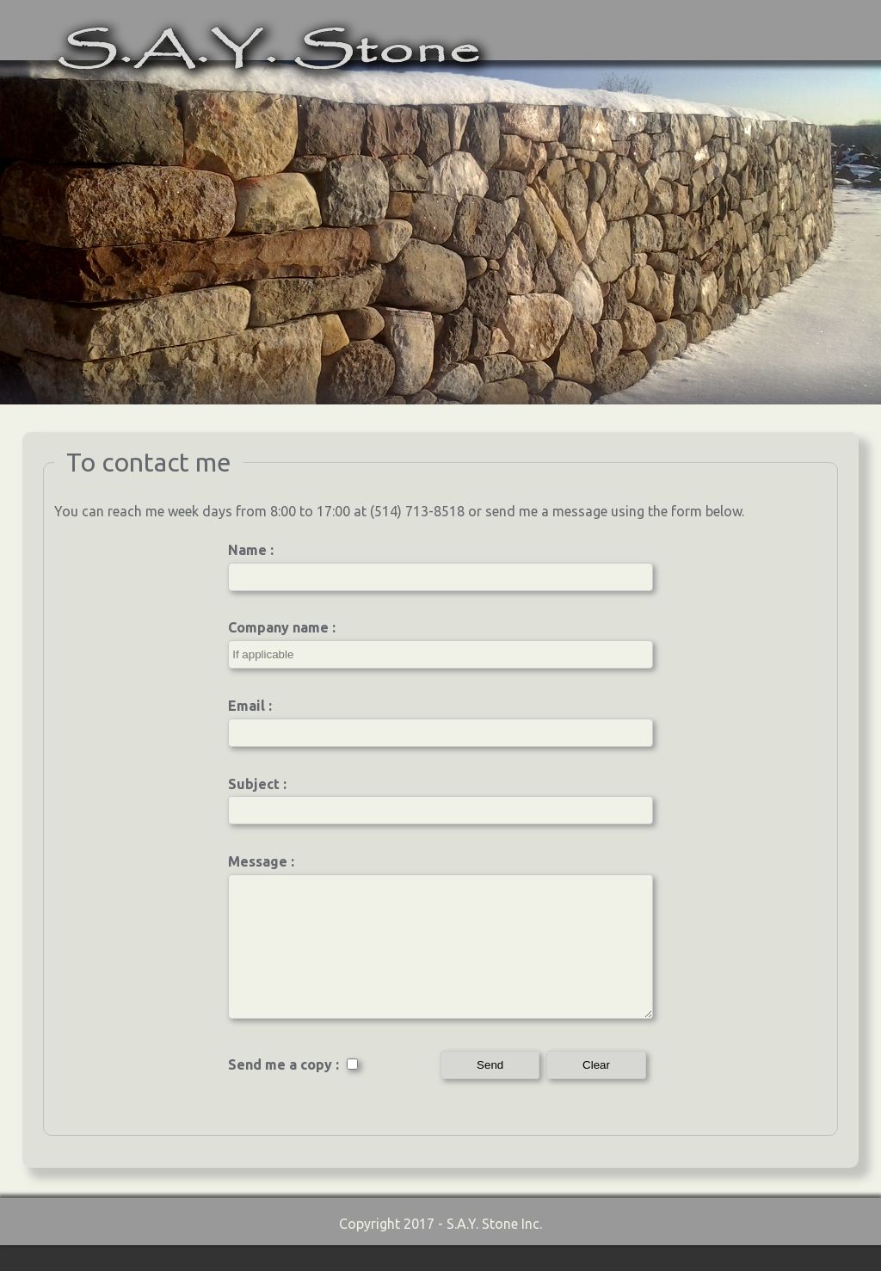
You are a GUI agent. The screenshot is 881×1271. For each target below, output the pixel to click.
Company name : (282, 627)
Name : (251, 550)
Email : (250, 705)
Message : (261, 861)
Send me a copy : (293, 1090)
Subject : (257, 784)
